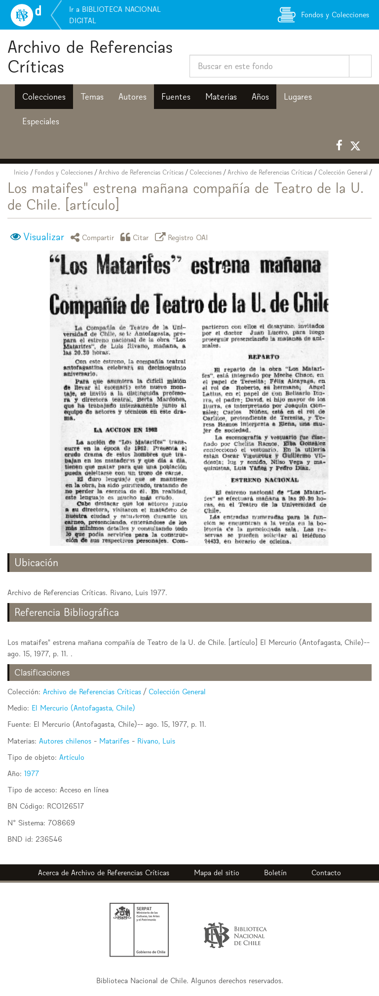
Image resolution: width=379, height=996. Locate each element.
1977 (31, 773)
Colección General (343, 172)
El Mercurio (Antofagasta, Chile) (83, 707)
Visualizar (43, 236)
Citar (136, 237)
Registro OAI (183, 237)
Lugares (298, 96)
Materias (221, 96)
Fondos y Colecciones (64, 172)
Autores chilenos (65, 741)
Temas (92, 96)
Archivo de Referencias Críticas (90, 56)
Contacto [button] (326, 872)
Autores (132, 96)
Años (260, 96)
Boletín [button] (275, 872)
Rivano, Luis (156, 741)
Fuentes (175, 96)
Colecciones (44, 96)
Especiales (40, 121)
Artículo (71, 757)
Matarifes (114, 741)
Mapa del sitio (216, 872)
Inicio (21, 172)
